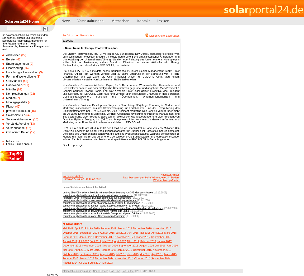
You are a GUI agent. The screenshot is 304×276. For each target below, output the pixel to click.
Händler (11, 89)
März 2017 (133, 241)
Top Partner (128, 271)
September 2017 (161, 237)
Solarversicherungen (19, 119)
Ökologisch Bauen (17, 132)
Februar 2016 (108, 249)
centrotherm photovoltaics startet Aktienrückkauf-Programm (94, 216)
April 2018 (157, 232)
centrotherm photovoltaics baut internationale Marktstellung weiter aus (100, 200)
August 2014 (70, 262)
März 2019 (93, 228)
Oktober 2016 (110, 245)
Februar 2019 (108, 228)
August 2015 (107, 254)
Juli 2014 (83, 262)
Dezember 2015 (142, 249)
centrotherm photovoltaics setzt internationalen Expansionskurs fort (98, 195)
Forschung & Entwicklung (22, 72)
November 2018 (162, 228)
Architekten (13, 55)
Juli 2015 (121, 254)
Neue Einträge (100, 271)
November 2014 (124, 258)
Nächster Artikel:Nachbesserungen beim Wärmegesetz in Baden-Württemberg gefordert (151, 177)
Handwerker (14, 85)
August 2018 (107, 232)
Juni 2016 (172, 245)
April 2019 (80, 228)
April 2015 (157, 254)
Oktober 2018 (71, 232)
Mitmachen (12, 141)
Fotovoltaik (89, 56)
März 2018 (170, 232)
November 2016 (91, 245)
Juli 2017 (83, 241)
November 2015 (162, 249)
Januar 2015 (87, 258)
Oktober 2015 (71, 254)
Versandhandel (15, 128)
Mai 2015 (145, 254)
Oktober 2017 (142, 237)
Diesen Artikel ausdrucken (164, 35)
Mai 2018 (145, 232)
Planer (10, 106)
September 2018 (89, 232)
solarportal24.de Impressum (76, 271)
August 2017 (70, 241)
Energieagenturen (17, 63)
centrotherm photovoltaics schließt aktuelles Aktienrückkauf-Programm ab (101, 203)
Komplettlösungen (17, 93)
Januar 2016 (125, 249)
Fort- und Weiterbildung (21, 76)
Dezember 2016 (72, 245)
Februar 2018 (70, 237)
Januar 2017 (164, 241)
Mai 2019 (68, 228)
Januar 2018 (87, 237)
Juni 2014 (95, 262)
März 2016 (93, 249)
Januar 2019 (125, 228)
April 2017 (120, 241)
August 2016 (146, 245)
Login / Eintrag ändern (19, 144)
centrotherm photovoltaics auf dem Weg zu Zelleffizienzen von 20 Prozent (102, 205)
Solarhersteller (15, 115)
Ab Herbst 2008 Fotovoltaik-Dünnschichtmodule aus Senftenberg (97, 198)
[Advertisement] (120, 161)
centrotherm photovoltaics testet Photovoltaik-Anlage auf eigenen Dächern (102, 213)
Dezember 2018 (142, 228)
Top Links (115, 271)
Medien (10, 98)
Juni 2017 (95, 241)
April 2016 (80, 249)
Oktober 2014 (142, 258)
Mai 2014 (107, 262)
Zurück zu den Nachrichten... (79, 35)
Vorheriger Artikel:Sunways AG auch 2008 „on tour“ (82, 177)
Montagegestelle (16, 102)
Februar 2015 (70, 258)
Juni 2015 (133, 254)
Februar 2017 (148, 241)
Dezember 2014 (104, 258)
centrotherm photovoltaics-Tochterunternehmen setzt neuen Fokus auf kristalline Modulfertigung (113, 208)
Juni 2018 (133, 232)
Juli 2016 (160, 245)
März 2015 (170, 254)
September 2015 (89, 254)
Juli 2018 (121, 232)
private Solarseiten (18, 111)
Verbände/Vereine (17, 123)
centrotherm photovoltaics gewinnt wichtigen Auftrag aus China (96, 211)
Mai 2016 (68, 249)
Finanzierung (14, 68)
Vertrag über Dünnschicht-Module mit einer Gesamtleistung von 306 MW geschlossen (108, 192)
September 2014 (161, 258)
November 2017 (124, 237)
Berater (10, 59)
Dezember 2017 (104, 237)
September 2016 (128, 245)
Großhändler (14, 81)
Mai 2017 (107, 241)
